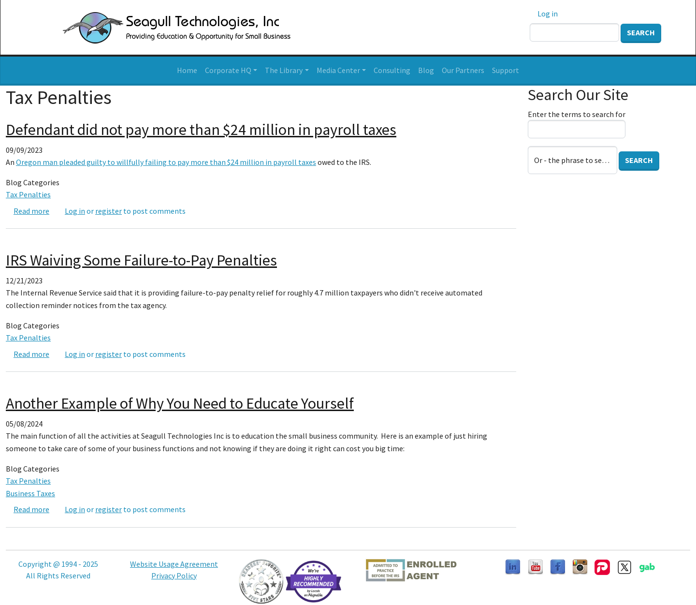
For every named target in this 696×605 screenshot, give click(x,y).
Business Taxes (30, 493)
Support (505, 70)
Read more (31, 211)
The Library (284, 70)
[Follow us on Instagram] (580, 566)
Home (187, 70)
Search (641, 32)
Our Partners (463, 70)
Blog (426, 70)
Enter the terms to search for (576, 114)
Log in (547, 13)
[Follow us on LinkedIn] (513, 566)
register (108, 211)
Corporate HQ (228, 70)
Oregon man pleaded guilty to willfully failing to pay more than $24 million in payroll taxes (166, 162)
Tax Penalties (28, 194)
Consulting (392, 70)
